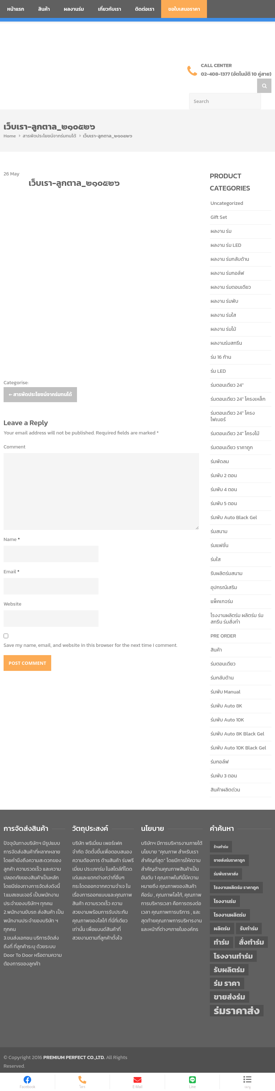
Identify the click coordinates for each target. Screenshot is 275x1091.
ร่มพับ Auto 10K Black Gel (238, 733)
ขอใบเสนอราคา (184, 9)
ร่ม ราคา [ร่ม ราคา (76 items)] (227, 969)
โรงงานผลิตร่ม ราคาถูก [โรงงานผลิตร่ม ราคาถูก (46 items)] (236, 873)
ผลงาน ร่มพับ (224, 287)
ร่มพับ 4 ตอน (224, 475)
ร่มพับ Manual (225, 677)
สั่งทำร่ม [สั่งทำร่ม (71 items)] (251, 927)
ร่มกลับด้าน (222, 663)
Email (11, 557)
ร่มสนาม (219, 517)
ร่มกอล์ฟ (220, 747)
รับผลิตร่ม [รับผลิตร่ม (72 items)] (229, 955)
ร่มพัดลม (220, 447)
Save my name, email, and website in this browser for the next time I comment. (90, 631)
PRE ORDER (223, 621)
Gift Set (219, 203)
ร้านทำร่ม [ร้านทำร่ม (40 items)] (221, 832)
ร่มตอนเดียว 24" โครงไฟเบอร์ (233, 402)
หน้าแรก (15, 9)
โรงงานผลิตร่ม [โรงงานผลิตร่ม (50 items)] (230, 900)
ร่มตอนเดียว (223, 649)
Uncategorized (227, 189)
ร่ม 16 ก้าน (221, 343)
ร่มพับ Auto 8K (226, 691)
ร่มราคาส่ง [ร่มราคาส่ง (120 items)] (237, 996)
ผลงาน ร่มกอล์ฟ (227, 259)
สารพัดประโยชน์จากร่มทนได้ (49, 121)
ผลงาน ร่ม (221, 217)
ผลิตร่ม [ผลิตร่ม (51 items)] (222, 914)
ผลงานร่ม (74, 9)
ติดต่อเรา (144, 9)
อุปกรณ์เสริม (224, 573)
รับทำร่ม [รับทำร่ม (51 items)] (249, 914)
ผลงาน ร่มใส (223, 301)
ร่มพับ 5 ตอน (224, 489)
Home (10, 121)
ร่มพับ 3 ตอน (224, 761)
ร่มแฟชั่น (219, 531)
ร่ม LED (218, 357)
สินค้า (44, 9)
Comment (14, 432)
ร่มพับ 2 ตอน (224, 461)
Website (12, 589)
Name (12, 525)
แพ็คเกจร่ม (222, 587)
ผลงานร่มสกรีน (226, 329)
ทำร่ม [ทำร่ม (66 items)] (221, 928)
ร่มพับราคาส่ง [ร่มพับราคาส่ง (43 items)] (226, 859)
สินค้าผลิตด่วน (225, 775)
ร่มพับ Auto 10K (227, 705)
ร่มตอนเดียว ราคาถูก (232, 433)
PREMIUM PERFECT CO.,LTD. (74, 1043)
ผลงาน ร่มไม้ (223, 315)
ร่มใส (216, 545)
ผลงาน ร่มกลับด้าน (230, 245)
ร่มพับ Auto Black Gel (234, 503)
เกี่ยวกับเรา (109, 9)
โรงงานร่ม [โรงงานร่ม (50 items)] (225, 887)
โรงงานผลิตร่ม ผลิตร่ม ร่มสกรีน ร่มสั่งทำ (237, 604)
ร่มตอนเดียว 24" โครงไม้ (235, 419)
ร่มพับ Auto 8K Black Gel (237, 719)
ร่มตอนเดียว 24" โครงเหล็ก (238, 385)
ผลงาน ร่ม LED (226, 231)
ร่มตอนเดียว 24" (227, 371)
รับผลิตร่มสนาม (226, 559)
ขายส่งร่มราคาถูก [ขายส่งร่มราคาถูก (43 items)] (229, 846)
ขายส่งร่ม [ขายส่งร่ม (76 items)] (229, 982)
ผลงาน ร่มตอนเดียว (231, 273)
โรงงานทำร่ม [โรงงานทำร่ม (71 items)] (233, 941)
